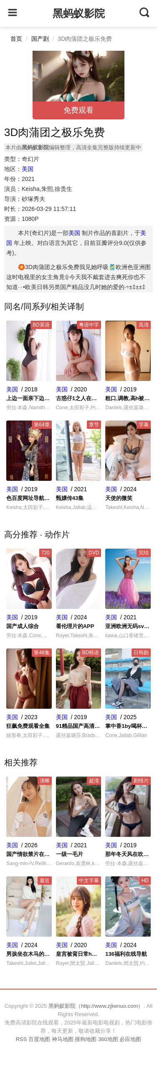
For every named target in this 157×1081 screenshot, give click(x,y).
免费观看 (78, 110)
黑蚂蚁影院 (79, 13)
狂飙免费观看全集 (28, 726)
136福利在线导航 (126, 954)
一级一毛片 (69, 854)
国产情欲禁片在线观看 (29, 854)
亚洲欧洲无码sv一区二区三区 (128, 626)
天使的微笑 (118, 498)
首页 (16, 38)
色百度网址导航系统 (29, 498)
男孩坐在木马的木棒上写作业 (29, 954)
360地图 (108, 1039)
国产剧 (40, 38)
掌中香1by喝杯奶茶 (128, 726)
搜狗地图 (85, 1039)
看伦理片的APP (75, 626)
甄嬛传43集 (70, 498)
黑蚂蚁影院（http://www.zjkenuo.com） (96, 1006)
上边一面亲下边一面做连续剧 (29, 398)
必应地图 (130, 1039)
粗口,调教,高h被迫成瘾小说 (128, 398)
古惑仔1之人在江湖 (78, 398)
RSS (21, 1039)
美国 (27, 169)
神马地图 (62, 1039)
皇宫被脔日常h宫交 (78, 954)
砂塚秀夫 (33, 198)
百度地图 (39, 1039)
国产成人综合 (22, 626)
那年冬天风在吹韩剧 (128, 854)
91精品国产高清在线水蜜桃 (78, 726)
